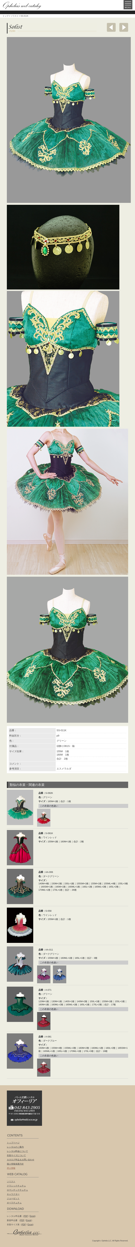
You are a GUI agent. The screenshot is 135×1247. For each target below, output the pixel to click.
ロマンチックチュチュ (17, 1190)
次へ (123, 27)
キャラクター (13, 1194)
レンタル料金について (17, 1151)
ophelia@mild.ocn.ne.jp (26, 1121)
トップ (5, 16)
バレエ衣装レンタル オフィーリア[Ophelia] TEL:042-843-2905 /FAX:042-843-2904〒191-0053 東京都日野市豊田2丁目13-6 (26, 1103)
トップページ (13, 1143)
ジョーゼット (13, 1198)
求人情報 (11, 1168)
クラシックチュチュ (16, 1186)
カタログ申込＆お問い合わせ (20, 1159)
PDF (26, 1216)
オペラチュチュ (14, 1202)
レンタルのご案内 (15, 1147)
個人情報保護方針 (15, 1164)
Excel (32, 1216)
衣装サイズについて (16, 1155)
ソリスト (14, 16)
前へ (111, 27)
